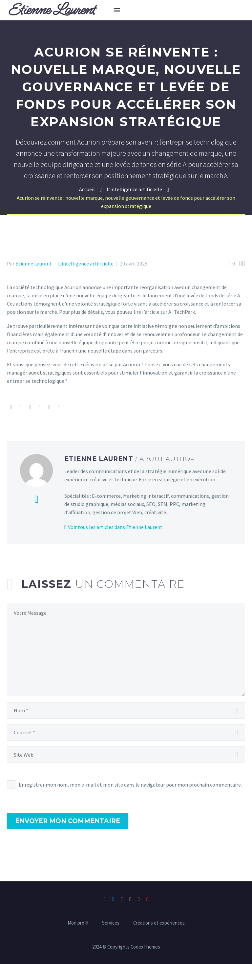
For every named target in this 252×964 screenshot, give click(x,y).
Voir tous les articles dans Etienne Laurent (115, 527)
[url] (126, 754)
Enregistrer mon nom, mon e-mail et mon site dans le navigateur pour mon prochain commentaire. (130, 784)
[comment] (126, 650)
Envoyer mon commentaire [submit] (67, 821)
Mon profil (78, 923)
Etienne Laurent (33, 263)
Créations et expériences (159, 923)
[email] (126, 732)
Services (110, 923)
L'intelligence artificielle (86, 263)
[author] (126, 710)
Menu (117, 10)
